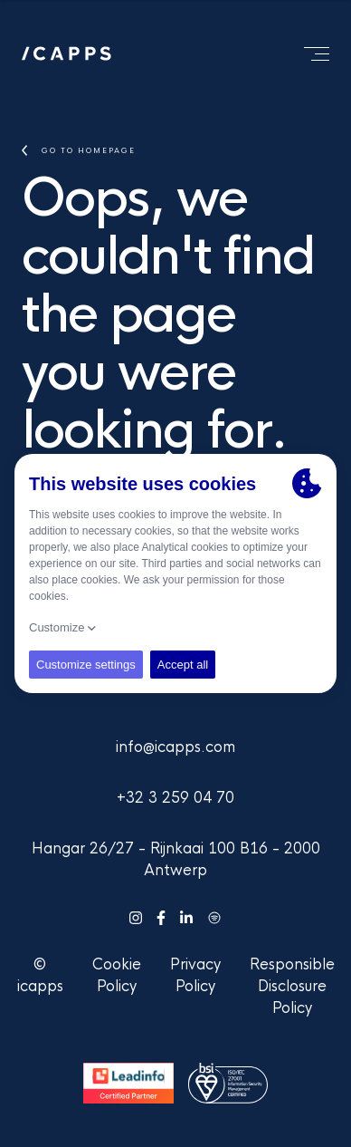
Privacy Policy (195, 975)
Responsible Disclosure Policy (292, 986)
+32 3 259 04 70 (175, 797)
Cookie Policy (116, 975)
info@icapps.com (175, 747)
